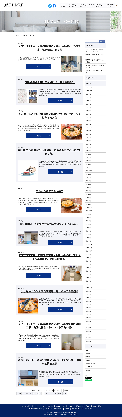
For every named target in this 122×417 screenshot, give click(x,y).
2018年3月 (88, 338)
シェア (87, 376)
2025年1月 (88, 121)
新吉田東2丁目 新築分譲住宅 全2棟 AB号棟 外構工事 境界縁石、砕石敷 (50, 47)
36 (34, 394)
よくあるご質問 (97, 406)
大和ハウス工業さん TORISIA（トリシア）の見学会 (94, 50)
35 (30, 394)
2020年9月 (88, 294)
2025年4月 (88, 111)
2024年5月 (88, 147)
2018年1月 (88, 341)
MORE (39, 66)
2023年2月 (88, 197)
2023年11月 (88, 167)
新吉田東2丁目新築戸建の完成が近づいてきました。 (49, 224)
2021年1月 (88, 281)
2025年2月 (88, 117)
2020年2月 (88, 318)
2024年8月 (88, 137)
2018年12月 (88, 334)
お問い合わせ (109, 5)
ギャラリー (42, 406)
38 (49, 390)
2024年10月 (88, 131)
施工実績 (87, 357)
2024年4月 (88, 151)
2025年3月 (88, 114)
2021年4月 (88, 271)
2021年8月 (88, 258)
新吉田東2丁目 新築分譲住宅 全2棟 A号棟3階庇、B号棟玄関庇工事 (49, 361)
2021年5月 (88, 268)
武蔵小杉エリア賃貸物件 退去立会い (94, 71)
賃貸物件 (87, 370)
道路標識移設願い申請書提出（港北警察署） (50, 82)
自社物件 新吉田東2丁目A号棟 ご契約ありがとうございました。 (49, 151)
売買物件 (87, 353)
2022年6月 (88, 224)
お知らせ (87, 350)
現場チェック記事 (90, 363)
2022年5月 (88, 227)
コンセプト (70, 406)
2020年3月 (88, 314)
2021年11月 (88, 248)
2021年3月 (88, 274)
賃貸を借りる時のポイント (83, 406)
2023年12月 (88, 164)
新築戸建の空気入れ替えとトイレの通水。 (94, 61)
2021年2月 (88, 278)
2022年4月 (88, 231)
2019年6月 (88, 331)
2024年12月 (88, 124)
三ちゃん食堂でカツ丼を (49, 191)
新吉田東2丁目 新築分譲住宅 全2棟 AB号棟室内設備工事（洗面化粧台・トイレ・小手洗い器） (50, 325)
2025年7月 (88, 101)
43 (55, 394)
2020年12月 (88, 284)
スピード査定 (48, 409)
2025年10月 (88, 91)
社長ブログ (88, 367)
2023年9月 (88, 174)
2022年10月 (88, 211)
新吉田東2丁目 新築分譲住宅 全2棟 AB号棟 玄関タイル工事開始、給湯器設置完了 (50, 256)
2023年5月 (88, 187)
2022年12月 (88, 204)
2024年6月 (88, 144)
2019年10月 (88, 328)
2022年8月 (88, 217)
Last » (65, 394)
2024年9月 (88, 134)
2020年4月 (88, 311)
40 (55, 390)
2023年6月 (88, 184)
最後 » (66, 390)
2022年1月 (88, 241)
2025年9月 (88, 94)
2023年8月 (88, 177)
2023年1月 (88, 201)
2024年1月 (88, 161)
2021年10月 (88, 251)
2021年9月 (88, 254)
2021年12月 (88, 244)
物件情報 (72, 5)
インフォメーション (95, 5)
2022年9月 (88, 214)
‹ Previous (25, 394)
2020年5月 (88, 308)
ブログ (82, 5)
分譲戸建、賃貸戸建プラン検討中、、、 (94, 55)
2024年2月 (88, 157)
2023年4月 (88, 191)
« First (19, 394)
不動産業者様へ (58, 409)
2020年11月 (88, 288)
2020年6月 (88, 304)
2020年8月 (88, 298)
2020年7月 (88, 301)
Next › (59, 394)
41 (58, 390)
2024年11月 (88, 127)
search (117, 5)
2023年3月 (88, 194)
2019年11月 (88, 324)
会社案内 (66, 409)
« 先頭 (38, 390)
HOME (17, 35)
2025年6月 (88, 104)
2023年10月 (88, 171)
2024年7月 (88, 141)
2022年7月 (88, 221)
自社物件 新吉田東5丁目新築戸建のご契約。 (94, 66)
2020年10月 (88, 291)
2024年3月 (88, 154)
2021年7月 (88, 261)
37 (46, 390)
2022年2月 (88, 237)
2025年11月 (88, 87)
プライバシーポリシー (87, 409)
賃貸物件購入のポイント (35, 409)
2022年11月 (88, 207)
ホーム (63, 5)
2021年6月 (88, 264)
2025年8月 (88, 97)
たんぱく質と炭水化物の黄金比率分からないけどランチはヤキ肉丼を (49, 115)
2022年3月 (88, 234)
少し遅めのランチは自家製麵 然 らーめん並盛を (49, 291)
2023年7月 (88, 181)
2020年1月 (88, 321)
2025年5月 (88, 107)
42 (52, 394)
